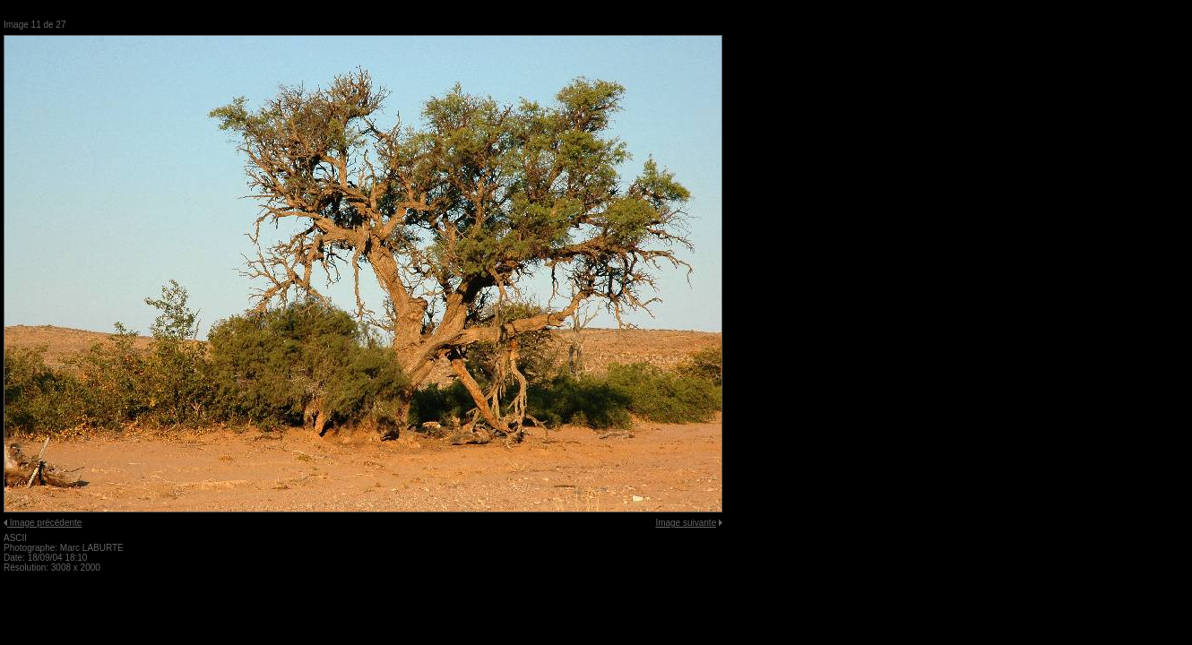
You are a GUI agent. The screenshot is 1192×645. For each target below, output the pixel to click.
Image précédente (46, 523)
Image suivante (685, 523)
